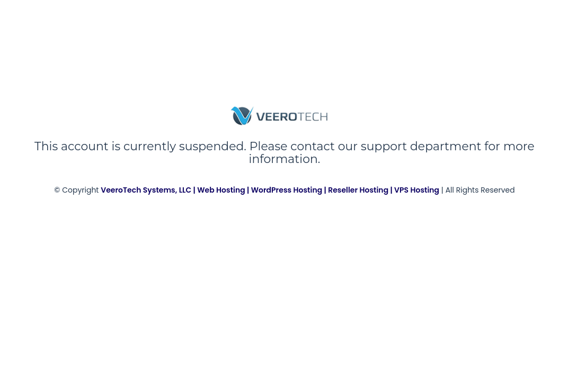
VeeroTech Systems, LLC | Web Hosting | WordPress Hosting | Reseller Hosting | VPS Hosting (270, 190)
